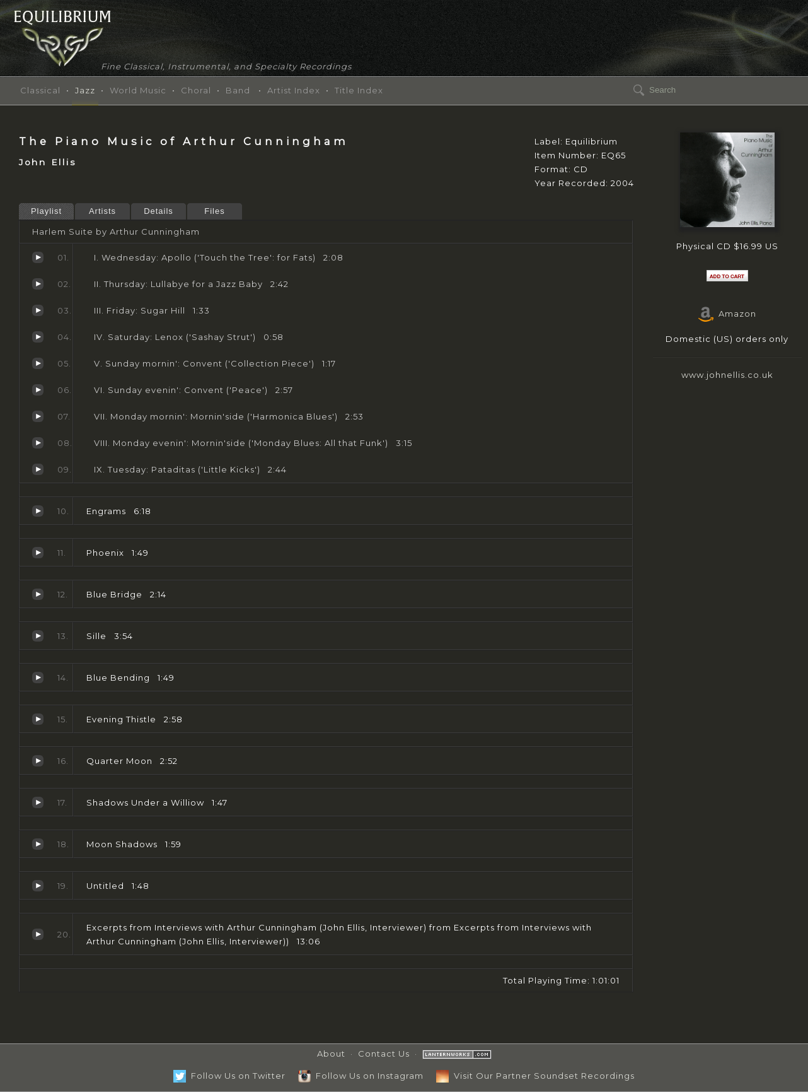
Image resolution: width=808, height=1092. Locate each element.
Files (214, 211)
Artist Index (293, 90)
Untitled (37, 885)
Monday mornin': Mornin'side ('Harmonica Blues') (37, 416)
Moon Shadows (37, 844)
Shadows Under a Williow (37, 802)
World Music (138, 90)
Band (238, 90)
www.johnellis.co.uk (727, 375)
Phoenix (37, 552)
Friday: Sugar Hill (37, 310)
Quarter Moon (37, 760)
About (331, 1053)
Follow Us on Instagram (361, 1076)
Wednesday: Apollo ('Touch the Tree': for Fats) (37, 257)
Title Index (359, 90)
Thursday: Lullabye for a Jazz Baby (37, 284)
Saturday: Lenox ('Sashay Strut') (37, 337)
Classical (40, 90)
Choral (196, 90)
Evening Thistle (37, 719)
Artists (102, 211)
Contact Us (384, 1053)
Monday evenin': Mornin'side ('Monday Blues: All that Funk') (37, 443)
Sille (37, 636)
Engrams (37, 511)
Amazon (727, 313)
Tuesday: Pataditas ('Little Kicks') (37, 469)
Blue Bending (37, 677)
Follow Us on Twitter (229, 1076)
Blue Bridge (37, 594)
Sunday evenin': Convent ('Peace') (37, 390)
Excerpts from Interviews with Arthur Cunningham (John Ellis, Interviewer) (37, 934)
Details (158, 211)
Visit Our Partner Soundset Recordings (535, 1076)
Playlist (46, 211)
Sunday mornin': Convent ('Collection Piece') (37, 363)
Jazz (85, 90)
